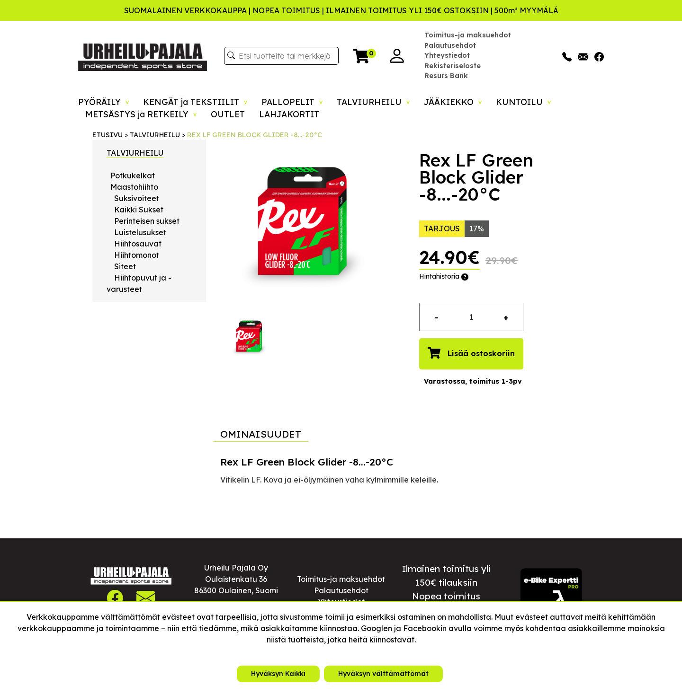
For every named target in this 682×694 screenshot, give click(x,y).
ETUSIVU (107, 135)
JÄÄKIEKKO (453, 102)
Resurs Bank (446, 75)
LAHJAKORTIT (289, 114)
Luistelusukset (140, 232)
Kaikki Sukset (138, 209)
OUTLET (228, 114)
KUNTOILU (523, 102)
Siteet (125, 266)
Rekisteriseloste (452, 65)
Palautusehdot (450, 45)
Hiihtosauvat (138, 243)
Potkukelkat (132, 175)
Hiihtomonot (136, 255)
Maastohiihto (134, 187)
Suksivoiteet (136, 198)
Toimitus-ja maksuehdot (467, 35)
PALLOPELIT (292, 102)
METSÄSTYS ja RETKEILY (141, 114)
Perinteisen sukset (146, 221)
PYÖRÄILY (103, 102)
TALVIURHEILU (373, 102)
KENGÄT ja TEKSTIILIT (195, 102)
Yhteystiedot (447, 55)
